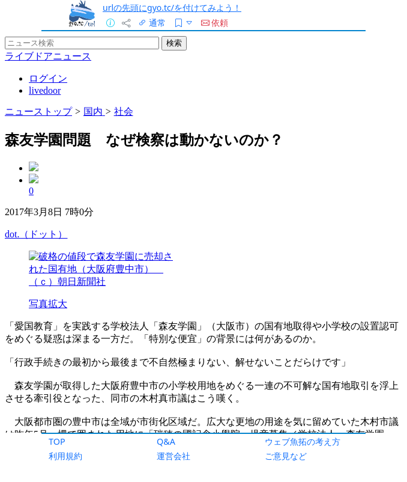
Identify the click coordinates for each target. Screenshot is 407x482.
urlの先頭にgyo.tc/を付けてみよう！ (172, 7)
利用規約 (65, 456)
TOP (57, 441)
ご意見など (286, 456)
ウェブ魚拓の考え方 (302, 441)
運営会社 (173, 456)
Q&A (166, 441)
